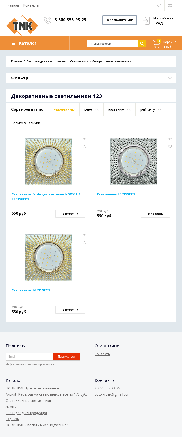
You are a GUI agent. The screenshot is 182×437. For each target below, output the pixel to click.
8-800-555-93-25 (70, 19)
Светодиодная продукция (26, 413)
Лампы (11, 406)
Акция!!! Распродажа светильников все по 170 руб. (46, 394)
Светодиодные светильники (28, 400)
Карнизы (12, 419)
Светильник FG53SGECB (31, 290)
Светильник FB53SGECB (116, 194)
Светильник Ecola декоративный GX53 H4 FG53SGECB (46, 196)
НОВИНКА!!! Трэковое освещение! (33, 388)
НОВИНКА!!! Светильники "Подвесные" (37, 425)
